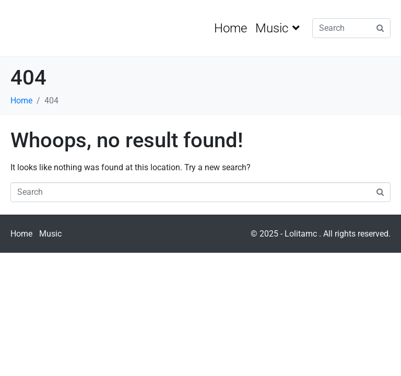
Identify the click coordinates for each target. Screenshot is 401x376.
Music (277, 28)
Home (230, 28)
